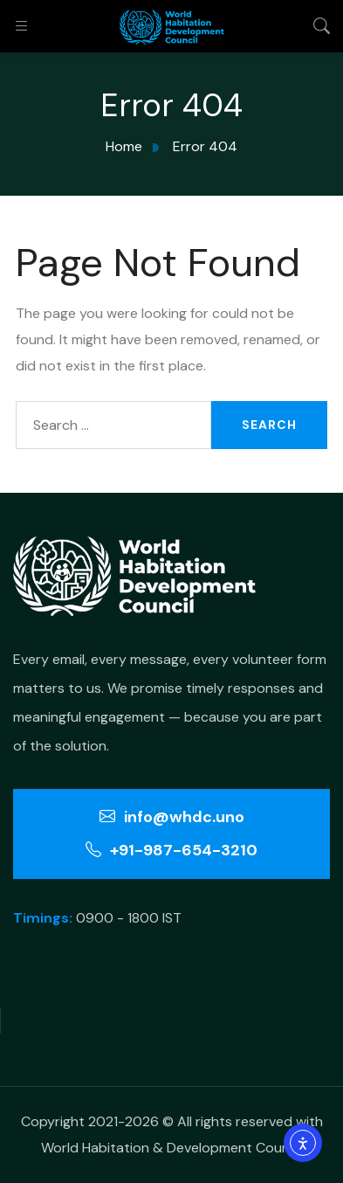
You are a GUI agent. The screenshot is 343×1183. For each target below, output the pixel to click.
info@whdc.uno (171, 816)
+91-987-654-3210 (171, 850)
